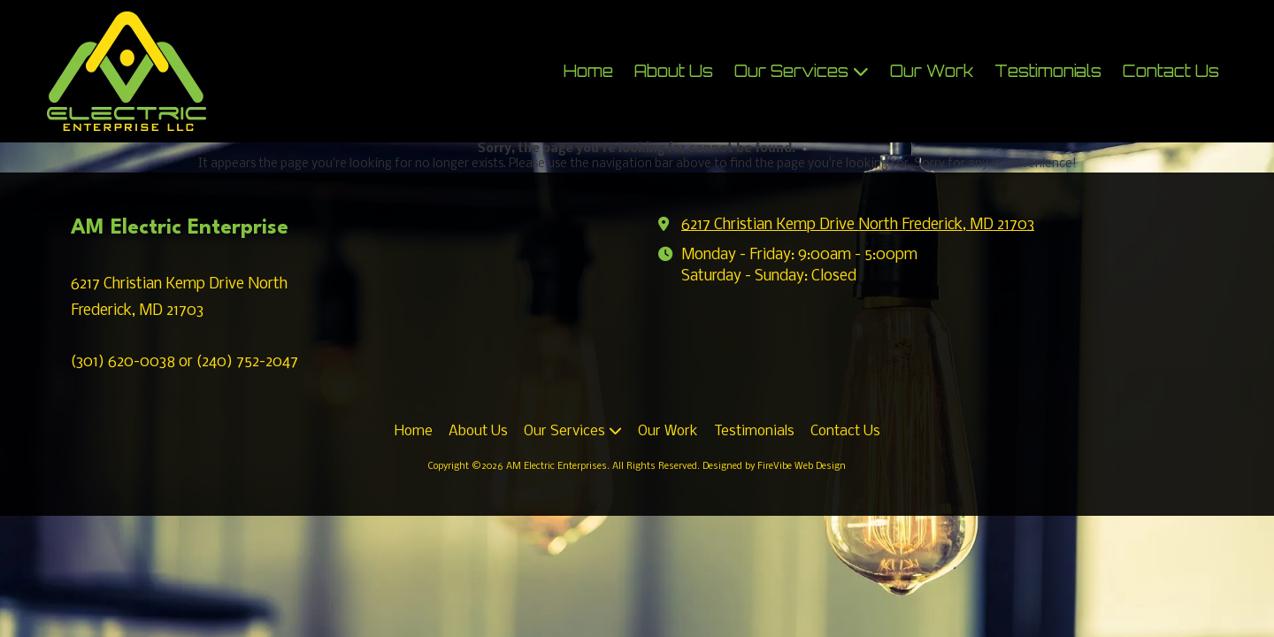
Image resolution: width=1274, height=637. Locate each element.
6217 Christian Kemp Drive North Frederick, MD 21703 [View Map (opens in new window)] (857, 225)
